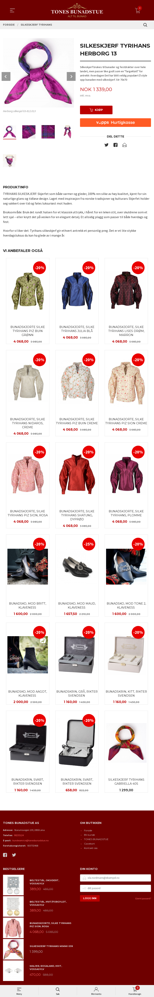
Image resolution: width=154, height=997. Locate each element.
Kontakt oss (90, 849)
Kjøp (96, 110)
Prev (6, 76)
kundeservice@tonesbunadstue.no (30, 841)
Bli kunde (89, 836)
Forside (88, 831)
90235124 (19, 836)
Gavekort (89, 845)
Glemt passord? (143, 899)
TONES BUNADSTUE (96, 840)
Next (71, 76)
